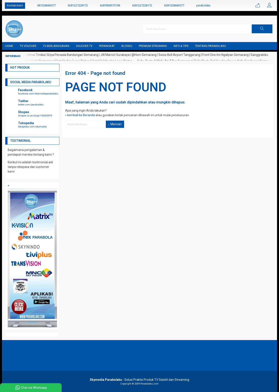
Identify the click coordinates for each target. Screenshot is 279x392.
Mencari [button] (115, 124)
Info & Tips (181, 46)
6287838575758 (110, 5)
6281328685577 (174, 5)
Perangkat (107, 46)
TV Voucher (28, 46)
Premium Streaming (153, 46)
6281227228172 (78, 5)
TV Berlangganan (56, 46)
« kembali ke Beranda (80, 115)
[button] (262, 28)
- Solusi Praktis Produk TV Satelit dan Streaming (139, 379)
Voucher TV (84, 46)
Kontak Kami (15, 5)
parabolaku (203, 5)
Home (9, 46)
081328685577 (46, 5)
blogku (126, 46)
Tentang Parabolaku (210, 46)
